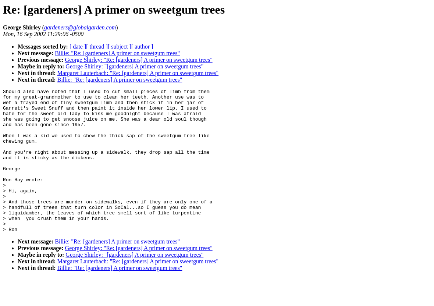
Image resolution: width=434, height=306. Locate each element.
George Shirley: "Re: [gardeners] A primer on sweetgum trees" (139, 60)
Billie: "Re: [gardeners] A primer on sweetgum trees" (117, 53)
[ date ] (78, 46)
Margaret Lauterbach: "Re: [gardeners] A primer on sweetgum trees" (137, 73)
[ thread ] (97, 46)
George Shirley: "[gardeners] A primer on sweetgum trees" (134, 66)
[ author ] (142, 46)
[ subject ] (119, 46)
